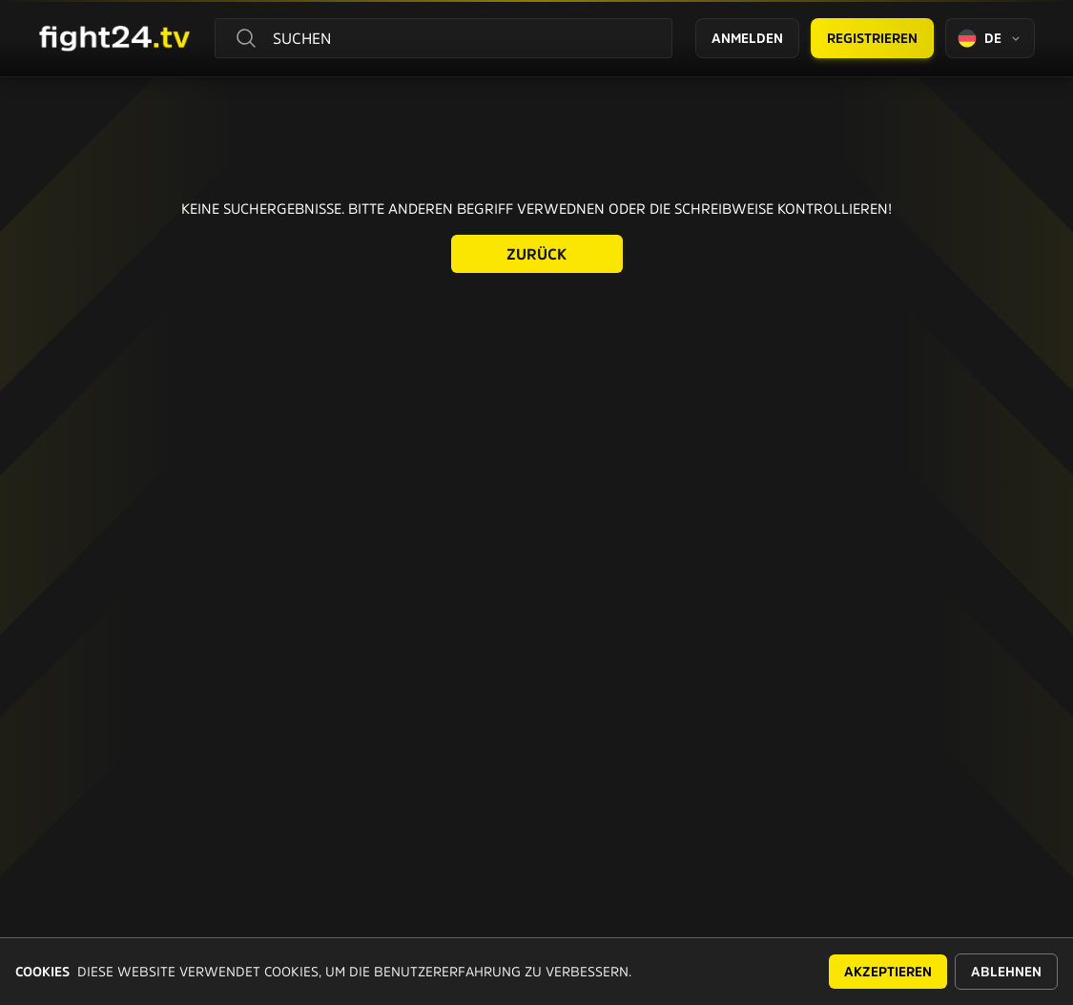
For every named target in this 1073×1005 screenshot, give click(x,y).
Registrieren (872, 38)
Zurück (536, 254)
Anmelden (747, 38)
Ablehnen (1006, 971)
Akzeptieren (888, 971)
